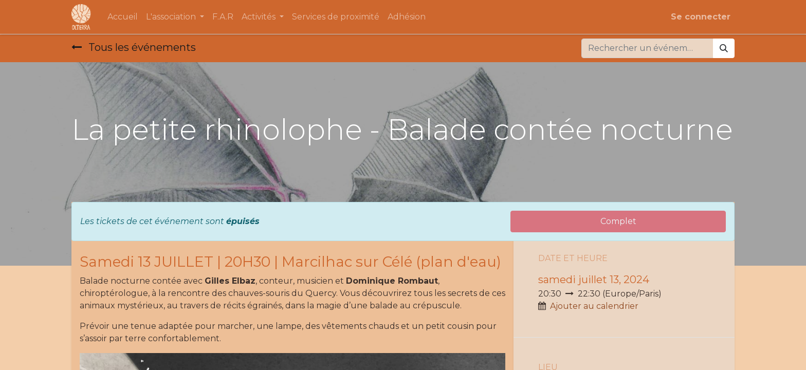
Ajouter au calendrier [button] (594, 306)
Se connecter (700, 17)
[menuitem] (122, 17)
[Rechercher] (724, 48)
